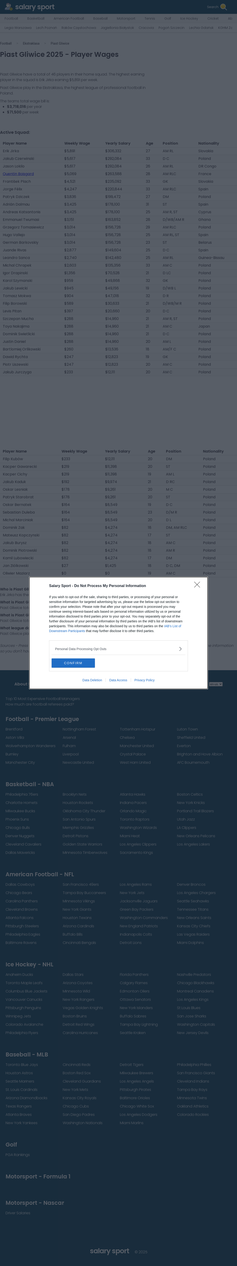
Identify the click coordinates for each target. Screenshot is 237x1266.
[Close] (198, 586)
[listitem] (118, 648)
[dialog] (118, 633)
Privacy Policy (144, 680)
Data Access (118, 680)
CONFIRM (73, 663)
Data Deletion (92, 680)
